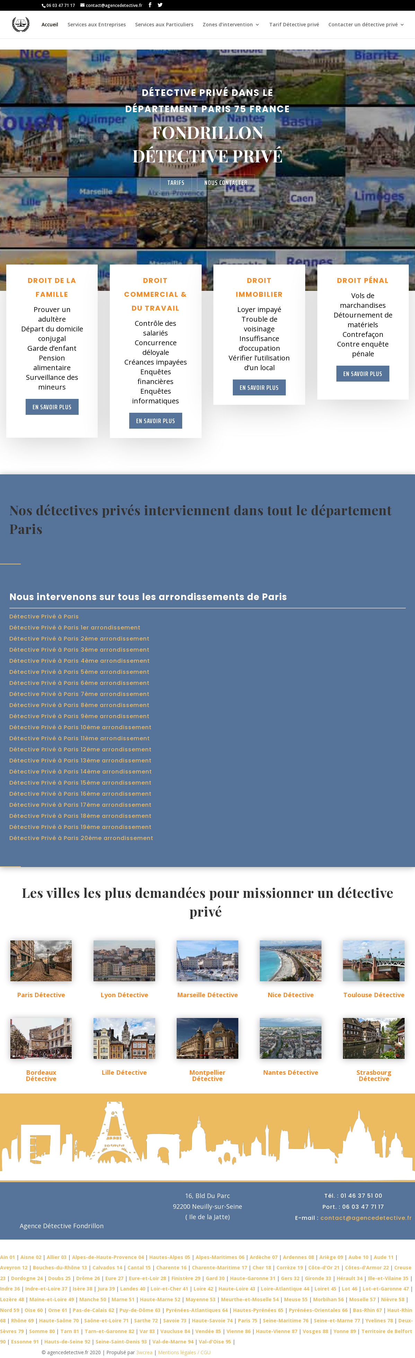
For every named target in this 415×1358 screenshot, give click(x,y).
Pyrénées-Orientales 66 (318, 1310)
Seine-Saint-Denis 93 (121, 1341)
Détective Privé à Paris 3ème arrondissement (79, 650)
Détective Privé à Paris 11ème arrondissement (79, 738)
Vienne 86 (238, 1331)
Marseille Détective (207, 995)
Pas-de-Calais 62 (93, 1310)
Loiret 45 (325, 1288)
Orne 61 (57, 1310)
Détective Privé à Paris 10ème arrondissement (80, 727)
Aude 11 (384, 1257)
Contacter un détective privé (363, 25)
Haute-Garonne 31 (252, 1278)
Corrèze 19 (289, 1267)
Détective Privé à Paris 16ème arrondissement (80, 794)
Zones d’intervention (228, 25)
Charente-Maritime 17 (219, 1267)
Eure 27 (114, 1278)
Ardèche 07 (263, 1257)
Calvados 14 (107, 1267)
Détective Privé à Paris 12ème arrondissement (80, 749)
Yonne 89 (345, 1331)
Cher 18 (262, 1267)
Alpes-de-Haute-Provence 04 (108, 1257)
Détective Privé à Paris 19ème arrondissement (80, 827)
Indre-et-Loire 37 (46, 1288)
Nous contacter (226, 182)
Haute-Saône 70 (59, 1320)
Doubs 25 (59, 1278)
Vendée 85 (208, 1331)
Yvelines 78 (379, 1320)
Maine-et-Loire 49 (51, 1299)
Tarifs (176, 182)
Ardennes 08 (298, 1257)
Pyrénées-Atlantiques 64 (197, 1310)
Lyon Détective (124, 995)
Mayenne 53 (200, 1299)
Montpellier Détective (207, 1075)
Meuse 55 (296, 1299)
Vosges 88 (315, 1331)
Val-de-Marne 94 (172, 1341)
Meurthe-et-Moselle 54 (250, 1299)
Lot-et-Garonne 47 (386, 1288)
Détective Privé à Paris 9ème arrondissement (79, 716)
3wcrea (144, 1352)
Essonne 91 (25, 1341)
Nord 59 (9, 1310)
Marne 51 (123, 1299)
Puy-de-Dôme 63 (140, 1310)
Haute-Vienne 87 (276, 1331)
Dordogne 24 (27, 1278)
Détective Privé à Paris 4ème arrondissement (79, 661)
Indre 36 (10, 1288)
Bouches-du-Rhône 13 (60, 1267)
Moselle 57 (362, 1299)
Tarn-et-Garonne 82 (109, 1331)
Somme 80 (42, 1331)
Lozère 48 (12, 1299)
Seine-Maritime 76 (285, 1320)
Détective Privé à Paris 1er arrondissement (75, 628)
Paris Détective (41, 995)
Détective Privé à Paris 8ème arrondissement (79, 705)
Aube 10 (358, 1257)
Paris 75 (247, 1320)
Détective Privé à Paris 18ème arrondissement (80, 816)
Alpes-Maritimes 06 (220, 1257)
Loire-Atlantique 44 (285, 1288)
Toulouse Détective (374, 995)
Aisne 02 (30, 1257)
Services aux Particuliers (164, 25)
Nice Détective (290, 995)
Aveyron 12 (13, 1267)
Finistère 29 (185, 1278)
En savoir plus (52, 406)
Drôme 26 (88, 1278)
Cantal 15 (139, 1267)
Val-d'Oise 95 (215, 1341)
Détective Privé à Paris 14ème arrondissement (80, 772)
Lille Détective (124, 1072)
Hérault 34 (349, 1278)
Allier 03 (57, 1257)
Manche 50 (92, 1299)
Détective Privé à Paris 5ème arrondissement (79, 672)
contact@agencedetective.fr (366, 1218)
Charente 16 (171, 1267)
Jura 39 (106, 1288)
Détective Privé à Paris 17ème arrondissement (80, 805)
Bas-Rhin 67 (367, 1310)
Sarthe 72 (146, 1320)
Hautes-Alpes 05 (169, 1257)
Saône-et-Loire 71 (106, 1320)
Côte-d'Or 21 (323, 1267)
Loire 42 (203, 1288)
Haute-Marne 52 (160, 1299)
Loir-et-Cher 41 (169, 1288)
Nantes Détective (290, 1072)
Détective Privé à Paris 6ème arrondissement (79, 683)
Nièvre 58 (392, 1299)
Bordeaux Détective (41, 1075)
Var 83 (147, 1331)
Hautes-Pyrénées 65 (258, 1310)
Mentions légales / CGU (184, 1352)
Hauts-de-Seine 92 (67, 1341)
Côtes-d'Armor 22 (367, 1267)
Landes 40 (132, 1288)
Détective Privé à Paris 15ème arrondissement (80, 783)
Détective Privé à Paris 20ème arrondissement (81, 838)
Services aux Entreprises (97, 25)
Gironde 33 (318, 1278)
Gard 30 (215, 1278)
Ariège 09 (331, 1257)
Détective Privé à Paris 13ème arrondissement (80, 761)
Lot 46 (349, 1288)
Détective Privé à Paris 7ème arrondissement (79, 694)
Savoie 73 (174, 1320)
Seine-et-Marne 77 (337, 1320)
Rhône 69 (22, 1320)
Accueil (50, 25)
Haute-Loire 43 (237, 1288)
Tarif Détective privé (294, 25)
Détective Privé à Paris (44, 616)
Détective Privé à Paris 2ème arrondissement (79, 639)
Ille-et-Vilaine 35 (388, 1278)
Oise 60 (34, 1310)
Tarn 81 (69, 1331)
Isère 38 (82, 1288)
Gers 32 (290, 1278)
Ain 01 (7, 1257)
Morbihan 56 (328, 1299)
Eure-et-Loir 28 (147, 1278)
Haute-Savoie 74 (212, 1320)
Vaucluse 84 (175, 1331)
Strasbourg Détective (373, 1075)
